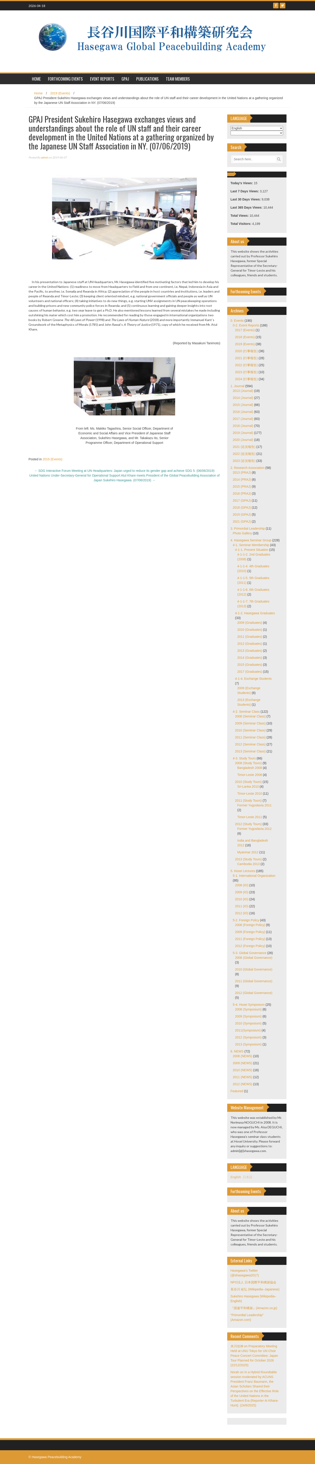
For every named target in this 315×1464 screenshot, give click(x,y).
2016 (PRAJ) (242, 493)
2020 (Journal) (243, 440)
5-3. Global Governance (250, 953)
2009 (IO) (241, 892)
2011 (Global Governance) (253, 981)
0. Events (237, 320)
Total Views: (240, 215)
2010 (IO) (241, 899)
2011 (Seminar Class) (250, 737)
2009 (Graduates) (249, 622)
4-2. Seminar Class (246, 711)
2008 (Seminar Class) (250, 716)
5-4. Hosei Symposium (249, 1004)
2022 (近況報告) (244, 454)
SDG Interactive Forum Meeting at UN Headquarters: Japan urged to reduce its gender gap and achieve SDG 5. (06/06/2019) (124, 470)
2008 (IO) (241, 885)
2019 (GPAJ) (242, 514)
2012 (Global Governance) (253, 993)
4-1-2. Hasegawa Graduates (255, 613)
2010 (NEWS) (242, 1070)
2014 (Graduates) (249, 657)
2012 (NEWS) (242, 1084)
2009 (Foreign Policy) (250, 932)
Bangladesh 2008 (249, 768)
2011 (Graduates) (249, 636)
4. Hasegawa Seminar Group (251, 540)
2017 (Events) (245, 330)
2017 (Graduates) (249, 671)
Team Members (178, 79)
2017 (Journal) (243, 419)
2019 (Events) (60, 93)
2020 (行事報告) (246, 351)
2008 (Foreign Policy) (250, 925)
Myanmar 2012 (247, 852)
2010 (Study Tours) (248, 782)
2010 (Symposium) (248, 1023)
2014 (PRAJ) (242, 479)
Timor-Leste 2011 (249, 817)
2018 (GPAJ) (242, 507)
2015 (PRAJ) (242, 486)
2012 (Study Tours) (248, 824)
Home (38, 93)
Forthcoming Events (65, 79)
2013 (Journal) (243, 391)
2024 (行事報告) (246, 379)
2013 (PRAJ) (242, 472)
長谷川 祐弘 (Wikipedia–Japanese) (255, 1289)
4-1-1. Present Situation (251, 550)
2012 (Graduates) (249, 643)
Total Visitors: (241, 224)
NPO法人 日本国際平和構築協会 (253, 1282)
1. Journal (237, 386)
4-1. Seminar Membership (251, 545)
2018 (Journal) (243, 426)
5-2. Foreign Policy (246, 920)
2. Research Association (248, 468)
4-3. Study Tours (244, 758)
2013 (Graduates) (249, 650)
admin (44, 157)
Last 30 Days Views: (246, 199)
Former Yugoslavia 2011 (254, 805)
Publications (147, 79)
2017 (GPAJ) (242, 500)
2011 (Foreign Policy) (250, 939)
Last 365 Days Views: (247, 207)
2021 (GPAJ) (242, 521)
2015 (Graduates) (249, 664)
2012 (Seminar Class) (250, 744)
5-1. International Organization (254, 875)
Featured (237, 1091)
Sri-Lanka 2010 (248, 786)
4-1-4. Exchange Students (253, 678)
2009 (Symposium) (248, 1016)
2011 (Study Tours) (248, 800)
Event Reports (102, 79)
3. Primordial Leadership (248, 528)
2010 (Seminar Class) (250, 730)
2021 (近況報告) (244, 447)
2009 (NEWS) (242, 1063)
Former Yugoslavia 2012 (254, 829)
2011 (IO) (241, 906)
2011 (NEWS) (242, 1077)
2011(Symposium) (248, 1030)
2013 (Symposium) (248, 1044)
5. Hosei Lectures (243, 871)
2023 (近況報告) (244, 461)
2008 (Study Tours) (248, 763)
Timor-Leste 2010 (249, 793)
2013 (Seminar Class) (250, 751)
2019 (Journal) (243, 433)
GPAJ (125, 79)
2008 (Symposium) (248, 1009)
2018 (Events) (245, 337)
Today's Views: (242, 183)
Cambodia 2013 (248, 864)
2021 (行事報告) (246, 358)
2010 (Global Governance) (253, 969)
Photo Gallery (242, 533)
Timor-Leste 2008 (249, 775)
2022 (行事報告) (246, 365)
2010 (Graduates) (249, 629)
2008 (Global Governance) (253, 957)
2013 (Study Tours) (248, 859)
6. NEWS (237, 1051)
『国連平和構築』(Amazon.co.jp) (254, 1308)
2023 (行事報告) (246, 372)
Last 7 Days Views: (245, 191)
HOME (36, 79)
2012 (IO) (241, 913)
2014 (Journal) (243, 398)
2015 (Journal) (243, 405)
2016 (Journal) (243, 412)
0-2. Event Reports (246, 325)
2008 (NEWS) (242, 1056)
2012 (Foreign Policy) (250, 946)
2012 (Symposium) (248, 1037)
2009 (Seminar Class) (250, 723)
